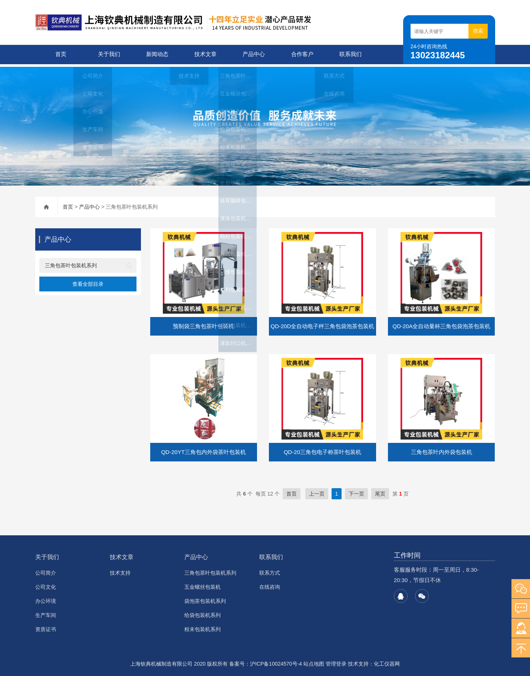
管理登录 (336, 661)
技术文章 (204, 54)
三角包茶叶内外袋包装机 (441, 449)
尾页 (380, 491)
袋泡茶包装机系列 (205, 598)
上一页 (317, 491)
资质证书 (45, 627)
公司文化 (45, 584)
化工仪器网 (387, 661)
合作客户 (301, 54)
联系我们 (349, 54)
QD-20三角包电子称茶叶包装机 (322, 449)
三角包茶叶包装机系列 (71, 263)
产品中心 (252, 54)
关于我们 (107, 54)
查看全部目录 (87, 281)
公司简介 (45, 570)
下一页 (356, 491)
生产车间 (45, 612)
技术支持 (120, 570)
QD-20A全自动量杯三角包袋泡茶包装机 (441, 323)
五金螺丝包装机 (202, 584)
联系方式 (269, 570)
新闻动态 (156, 54)
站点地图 (313, 661)
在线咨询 (269, 584)
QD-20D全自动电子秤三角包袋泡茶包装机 (322, 323)
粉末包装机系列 (202, 627)
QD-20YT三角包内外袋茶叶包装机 (203, 449)
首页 (59, 54)
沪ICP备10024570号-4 (276, 661)
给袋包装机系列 (202, 612)
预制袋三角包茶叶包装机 (203, 323)
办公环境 (45, 598)
